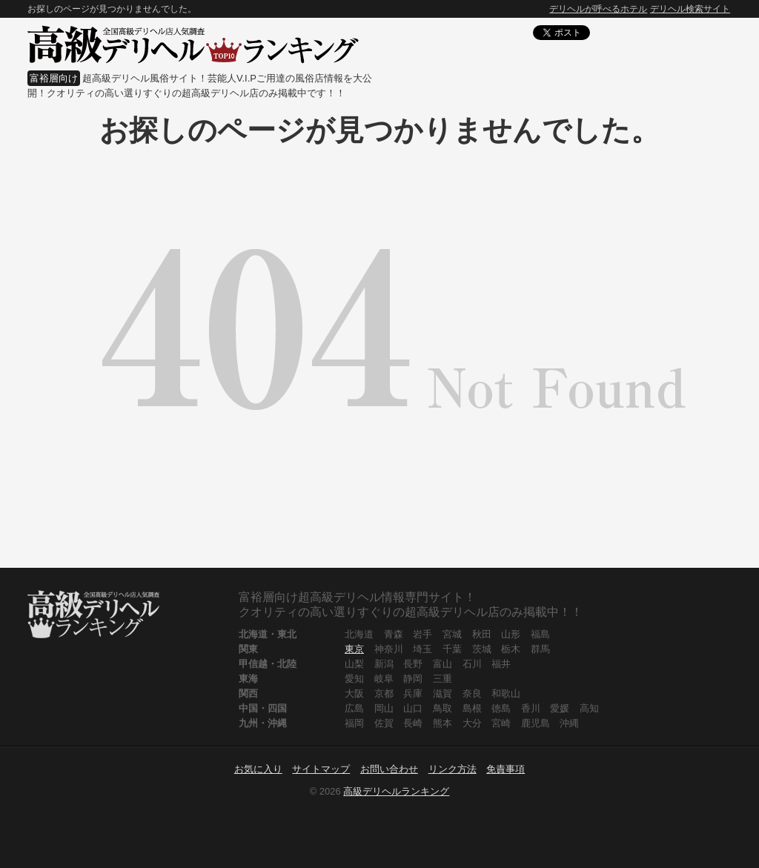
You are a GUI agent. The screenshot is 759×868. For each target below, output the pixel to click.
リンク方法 (452, 769)
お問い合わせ (389, 769)
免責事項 (505, 769)
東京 (354, 649)
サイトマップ (321, 769)
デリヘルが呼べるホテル (598, 9)
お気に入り (258, 769)
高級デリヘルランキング (396, 791)
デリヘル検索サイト (690, 9)
